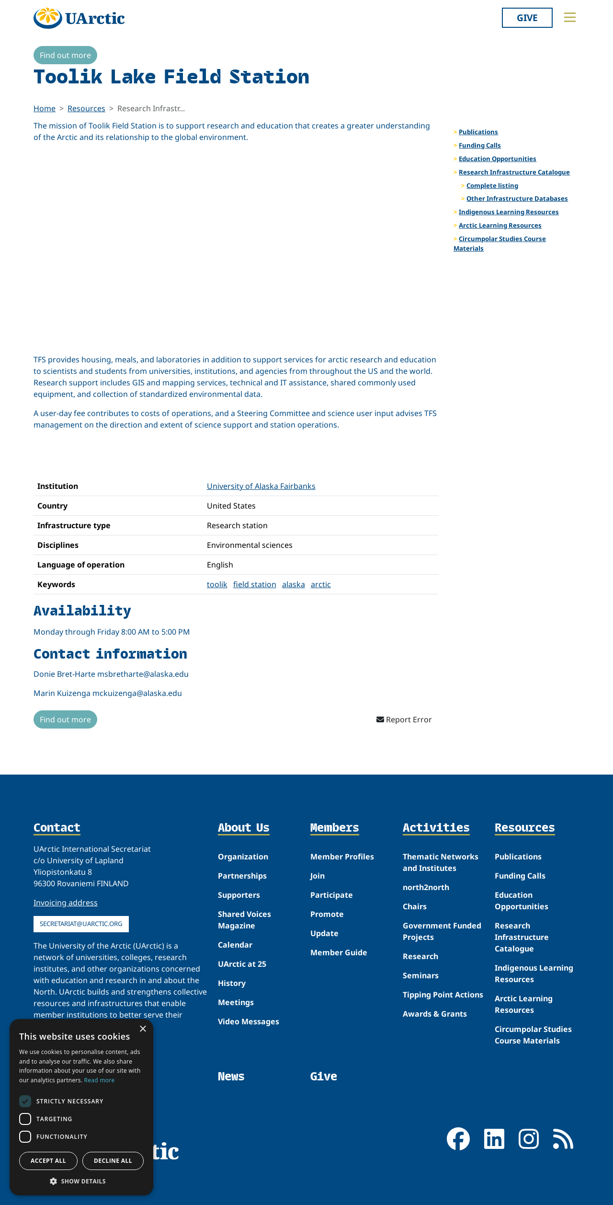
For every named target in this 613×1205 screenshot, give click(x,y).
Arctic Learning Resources (500, 225)
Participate (331, 895)
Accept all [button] (48, 1161)
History (232, 983)
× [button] (142, 1029)
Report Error (404, 719)
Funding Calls (480, 145)
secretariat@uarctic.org (81, 923)
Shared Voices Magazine (244, 920)
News (231, 1076)
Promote (327, 914)
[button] (81, 1181)
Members (334, 828)
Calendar (235, 944)
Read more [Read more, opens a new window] (99, 1080)
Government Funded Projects (442, 931)
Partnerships (242, 875)
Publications (478, 131)
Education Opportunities (497, 158)
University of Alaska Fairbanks (261, 486)
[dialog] (81, 1107)
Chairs (415, 906)
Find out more (65, 55)
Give (527, 17)
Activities (436, 828)
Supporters (239, 895)
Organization (243, 856)
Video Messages (248, 1021)
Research (420, 956)
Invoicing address (66, 902)
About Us (244, 828)
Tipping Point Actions (443, 994)
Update (324, 933)
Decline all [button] (113, 1161)
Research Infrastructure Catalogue (514, 172)
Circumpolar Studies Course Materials (500, 243)
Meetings (236, 1002)
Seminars (421, 975)
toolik (217, 584)
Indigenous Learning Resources (509, 212)
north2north (426, 887)
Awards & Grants (435, 1013)
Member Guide (338, 952)
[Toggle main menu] (569, 17)
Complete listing (492, 185)
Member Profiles (342, 856)
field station (254, 584)
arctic (321, 584)
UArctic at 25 (242, 964)
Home (45, 108)
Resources (86, 108)
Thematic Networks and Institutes (440, 862)
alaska (293, 584)
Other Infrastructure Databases (517, 198)
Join (317, 875)
